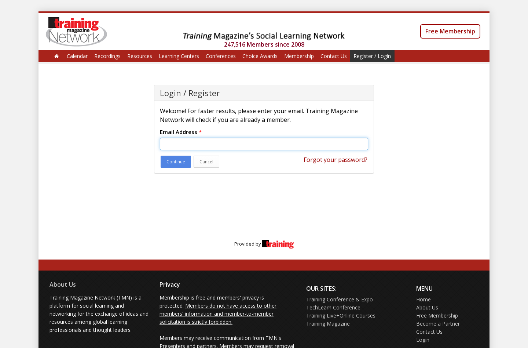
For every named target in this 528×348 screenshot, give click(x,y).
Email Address (181, 131)
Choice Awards (260, 55)
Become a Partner (438, 323)
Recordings (107, 55)
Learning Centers (179, 55)
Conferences (221, 55)
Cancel (206, 162)
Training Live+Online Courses (340, 315)
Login (422, 339)
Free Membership (450, 31)
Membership (299, 55)
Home (423, 299)
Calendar (77, 55)
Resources (139, 55)
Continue (175, 162)
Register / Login (372, 55)
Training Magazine (328, 323)
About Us (63, 284)
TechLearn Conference (333, 307)
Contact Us (333, 55)
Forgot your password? (335, 160)
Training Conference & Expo (339, 299)
